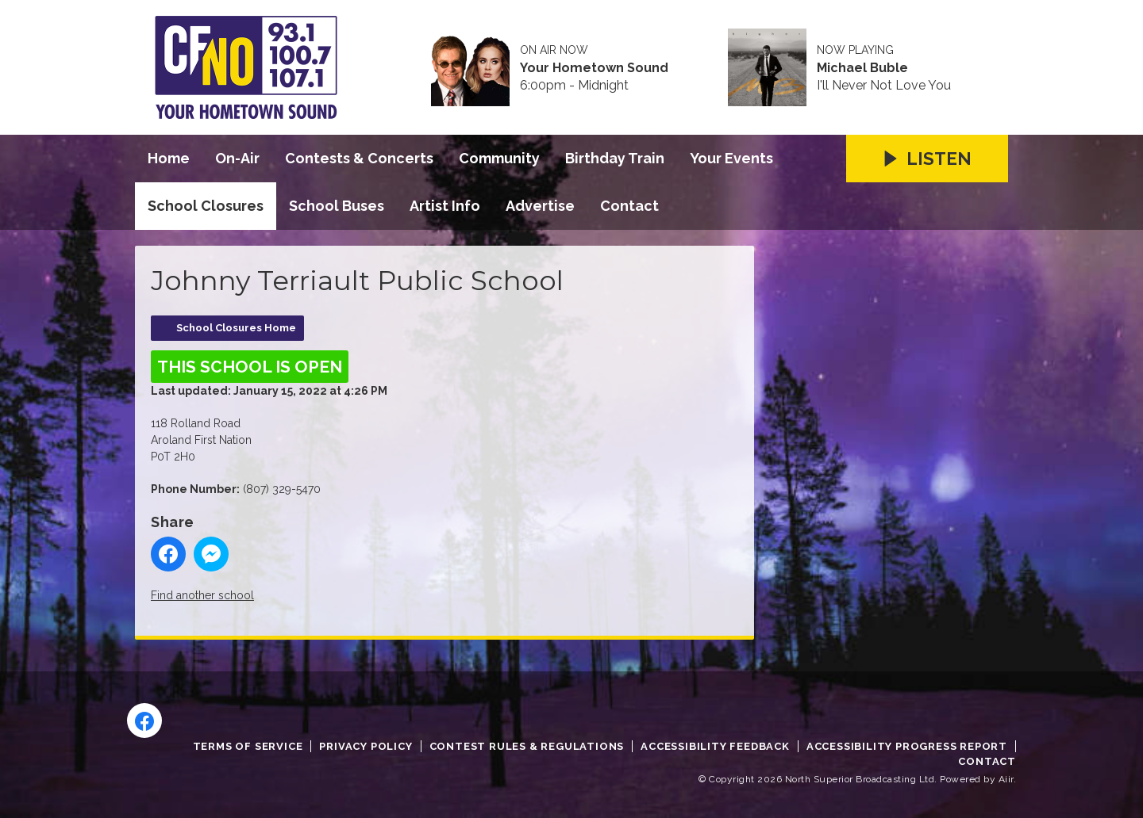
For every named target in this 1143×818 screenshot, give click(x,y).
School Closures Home (236, 328)
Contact (629, 205)
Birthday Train (614, 158)
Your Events (731, 158)
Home (169, 158)
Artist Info (445, 205)
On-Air (237, 158)
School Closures (206, 205)
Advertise (540, 205)
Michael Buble (862, 68)
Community (499, 158)
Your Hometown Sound (594, 68)
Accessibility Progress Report (906, 746)
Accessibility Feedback (715, 746)
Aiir (1006, 779)
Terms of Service (248, 746)
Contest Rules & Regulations (527, 746)
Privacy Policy (365, 746)
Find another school (202, 595)
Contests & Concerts (359, 158)
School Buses (336, 205)
